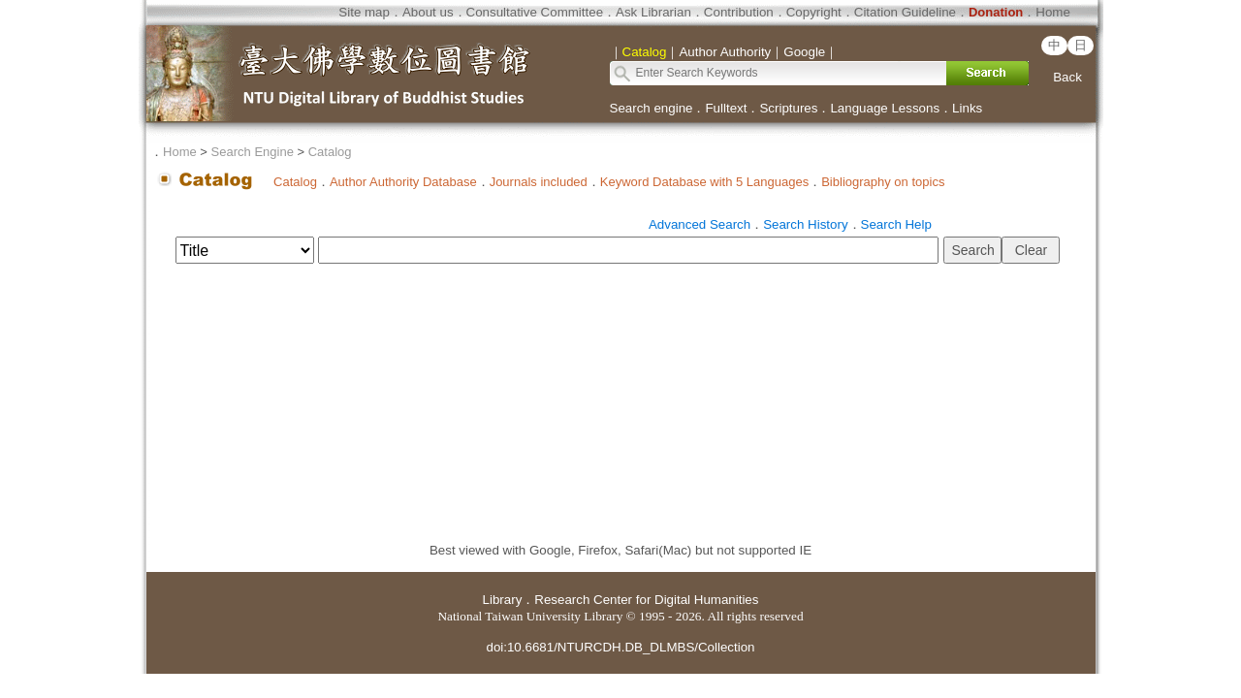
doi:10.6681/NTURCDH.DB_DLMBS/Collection (620, 647)
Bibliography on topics (882, 181)
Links (967, 108)
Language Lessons (884, 108)
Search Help (896, 224)
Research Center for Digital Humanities (646, 599)
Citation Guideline (905, 12)
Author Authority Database (403, 181)
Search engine (651, 108)
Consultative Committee (534, 12)
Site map (364, 12)
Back (1067, 77)
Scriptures (788, 108)
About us (428, 12)
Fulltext (726, 108)
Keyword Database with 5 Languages (704, 181)
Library (503, 599)
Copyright (814, 12)
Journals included (539, 181)
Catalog (330, 151)
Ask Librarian (653, 12)
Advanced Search (699, 224)
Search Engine (252, 151)
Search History (805, 224)
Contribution (739, 12)
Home (1052, 12)
